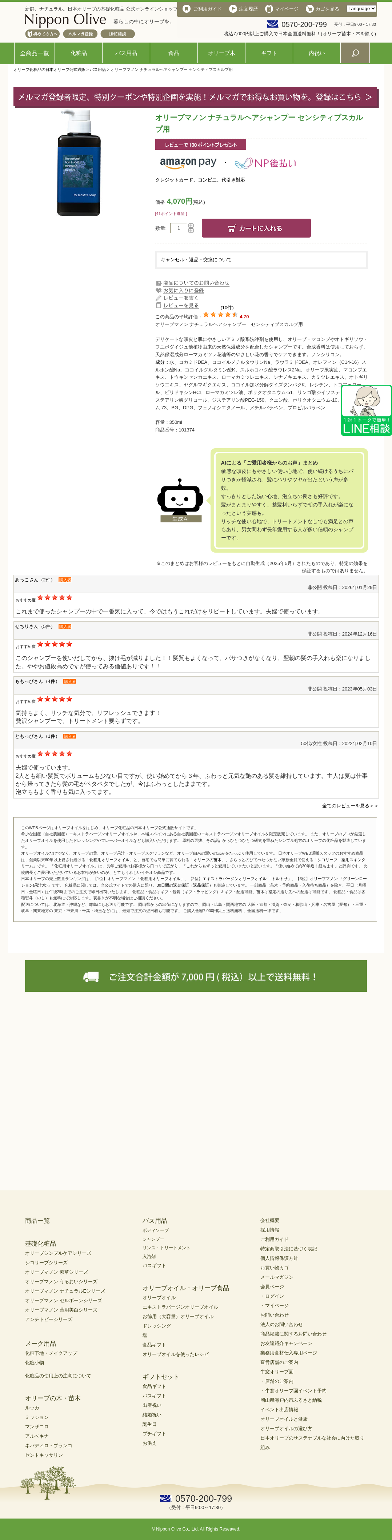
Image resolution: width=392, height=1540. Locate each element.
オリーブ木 (221, 53)
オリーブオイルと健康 (284, 1419)
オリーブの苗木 (207, 859)
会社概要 (269, 1220)
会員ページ (272, 1286)
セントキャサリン (44, 1455)
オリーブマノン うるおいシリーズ (61, 1281)
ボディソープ (156, 1230)
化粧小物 (34, 1362)
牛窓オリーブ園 (276, 1371)
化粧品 (79, 53)
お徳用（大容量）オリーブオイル (178, 1316)
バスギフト (154, 1265)
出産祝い (152, 1405)
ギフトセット (161, 1376)
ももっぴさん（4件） (37, 681)
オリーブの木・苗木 (53, 1398)
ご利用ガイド (274, 1239)
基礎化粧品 (40, 1243)
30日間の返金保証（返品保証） (185, 885)
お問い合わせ (274, 1315)
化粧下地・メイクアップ (51, 1353)
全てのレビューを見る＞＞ (350, 805)
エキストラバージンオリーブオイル (180, 1307)
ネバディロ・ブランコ (48, 1445)
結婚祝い (152, 1414)
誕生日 (150, 1424)
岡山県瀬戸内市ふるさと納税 (291, 1400)
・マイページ (274, 1305)
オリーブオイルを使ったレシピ (176, 1354)
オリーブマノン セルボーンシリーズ (63, 1300)
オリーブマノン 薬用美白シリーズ (61, 1310)
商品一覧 (37, 1220)
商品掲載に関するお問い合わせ (293, 1334)
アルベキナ (37, 1436)
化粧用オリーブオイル (109, 859)
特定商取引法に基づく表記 (288, 1249)
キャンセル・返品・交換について (196, 259)
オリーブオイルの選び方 (286, 1428)
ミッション (37, 1417)
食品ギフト (154, 1345)
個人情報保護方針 (279, 1258)
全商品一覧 (34, 53)
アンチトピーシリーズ (48, 1319)
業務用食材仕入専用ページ (288, 1353)
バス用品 (126, 53)
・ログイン (272, 1296)
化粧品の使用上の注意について (58, 1375)
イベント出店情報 (279, 1409)
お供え (150, 1443)
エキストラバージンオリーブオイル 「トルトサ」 (247, 878)
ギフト (269, 53)
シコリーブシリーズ (46, 1262)
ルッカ (32, 1407)
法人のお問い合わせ (281, 1324)
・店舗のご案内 (276, 1381)
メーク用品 (40, 1343)
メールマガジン (276, 1277)
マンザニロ (37, 1426)
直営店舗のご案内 (279, 1362)
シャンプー (153, 1239)
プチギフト (154, 1433)
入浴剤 (149, 1256)
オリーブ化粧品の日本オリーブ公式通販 (49, 69)
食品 (173, 53)
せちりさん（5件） (35, 626)
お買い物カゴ (274, 1267)
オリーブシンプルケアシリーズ (58, 1253)
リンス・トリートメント (167, 1247)
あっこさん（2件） (35, 579)
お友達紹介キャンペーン (286, 1343)
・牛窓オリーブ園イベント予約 (293, 1390)
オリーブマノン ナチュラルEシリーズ (65, 1291)
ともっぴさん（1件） (37, 736)
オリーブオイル (159, 1297)
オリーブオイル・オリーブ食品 (186, 1288)
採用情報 (269, 1230)
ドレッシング (157, 1326)
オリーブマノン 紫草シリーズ (56, 1272)
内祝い (317, 53)
